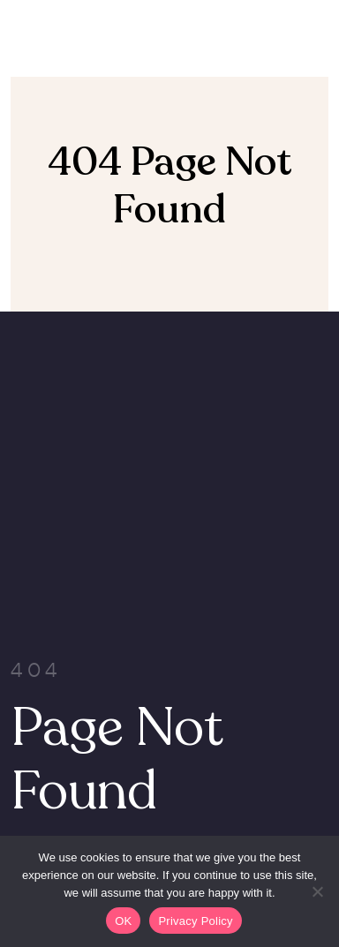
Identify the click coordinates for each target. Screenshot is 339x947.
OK (123, 921)
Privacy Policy (195, 921)
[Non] (317, 891)
